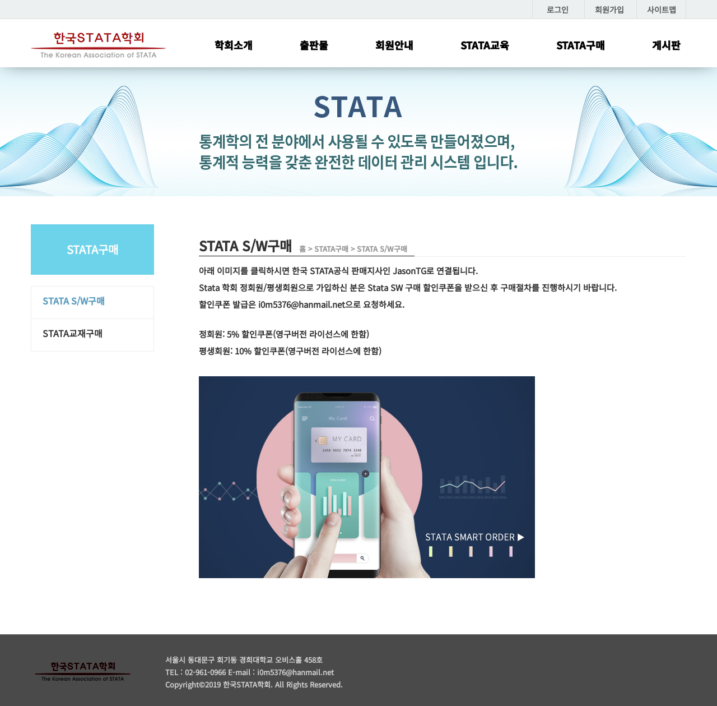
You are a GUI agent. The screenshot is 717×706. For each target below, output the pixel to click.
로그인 (558, 9)
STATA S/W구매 (74, 300)
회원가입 (609, 9)
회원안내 (394, 45)
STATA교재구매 (73, 333)
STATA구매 (580, 45)
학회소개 (234, 45)
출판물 (314, 45)
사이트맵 (661, 9)
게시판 (666, 45)
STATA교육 (484, 45)
